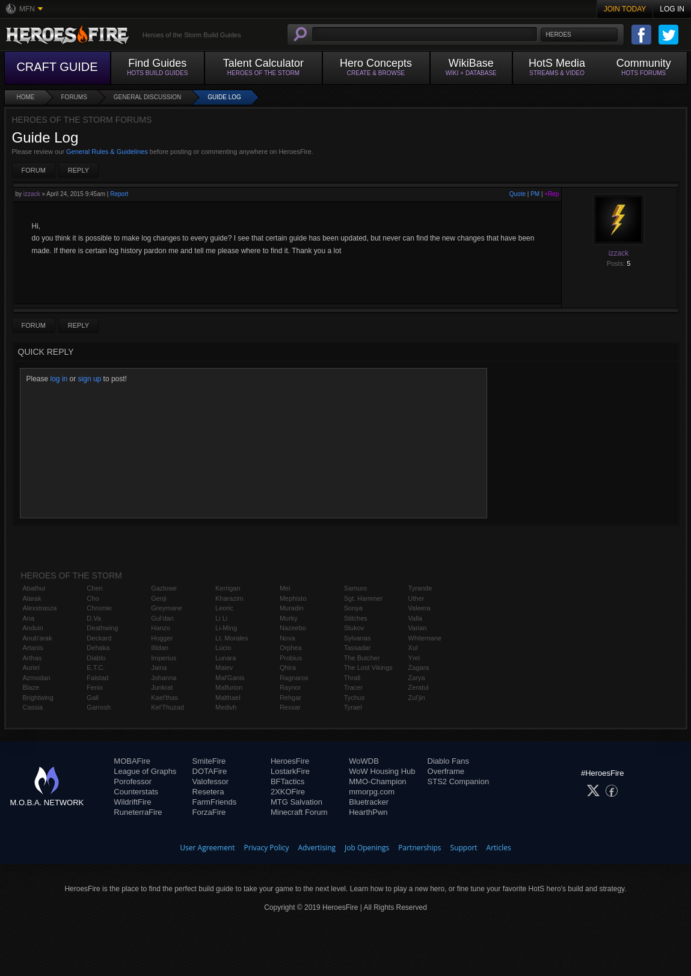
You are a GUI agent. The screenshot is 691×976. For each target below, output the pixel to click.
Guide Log (224, 97)
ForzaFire (209, 812)
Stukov (354, 627)
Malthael (228, 697)
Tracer (353, 687)
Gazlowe (164, 588)
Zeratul (418, 687)
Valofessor (210, 781)
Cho (93, 598)
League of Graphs (145, 771)
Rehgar (290, 697)
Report (119, 194)
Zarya (416, 677)
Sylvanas (357, 638)
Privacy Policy (266, 847)
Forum (34, 170)
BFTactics (287, 781)
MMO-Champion (377, 781)
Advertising (317, 847)
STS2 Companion (459, 781)
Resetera (208, 791)
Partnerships (419, 847)
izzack (31, 194)
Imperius (163, 657)
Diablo (96, 657)
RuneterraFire (138, 812)
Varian (417, 627)
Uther (416, 598)
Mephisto (293, 598)
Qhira (288, 667)
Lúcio (223, 647)
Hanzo (160, 627)
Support (464, 847)
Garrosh (99, 707)
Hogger (162, 638)
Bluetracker (368, 801)
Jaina (159, 667)
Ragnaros (294, 677)
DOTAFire (209, 771)
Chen (94, 588)
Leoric (224, 608)
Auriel (31, 667)
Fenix (95, 687)
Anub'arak (37, 638)
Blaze (31, 687)
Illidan (159, 647)
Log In (672, 9)
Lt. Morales (231, 638)
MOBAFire (132, 761)
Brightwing (38, 697)
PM (534, 194)
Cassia (33, 707)
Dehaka (98, 647)
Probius (291, 657)
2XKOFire (288, 791)
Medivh (225, 707)
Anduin (33, 627)
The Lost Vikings (368, 667)
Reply (78, 170)
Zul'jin (416, 697)
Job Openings (367, 847)
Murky (289, 618)
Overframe (446, 771)
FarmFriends (214, 801)
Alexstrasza (40, 608)
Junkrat (162, 687)
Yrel (414, 657)
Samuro (355, 588)
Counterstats (136, 791)
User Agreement (207, 847)
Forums (74, 97)
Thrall (352, 677)
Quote (517, 194)
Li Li (221, 618)
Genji (159, 598)
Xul (413, 647)
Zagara (418, 667)
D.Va (94, 618)
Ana (29, 618)
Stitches (355, 618)
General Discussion (147, 97)
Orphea (291, 647)
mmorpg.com (372, 791)
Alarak (32, 598)
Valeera (419, 608)
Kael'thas (164, 697)
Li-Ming (226, 627)
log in (59, 379)
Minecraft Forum (299, 812)
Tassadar (357, 647)
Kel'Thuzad (167, 707)
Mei (285, 588)
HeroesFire (290, 761)
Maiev (224, 667)
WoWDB (364, 761)
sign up (90, 379)
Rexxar (290, 707)
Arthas (32, 657)
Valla (415, 618)
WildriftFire (132, 801)
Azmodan (37, 677)
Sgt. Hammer (363, 598)
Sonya (353, 608)
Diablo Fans (448, 761)
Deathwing (102, 627)
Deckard (99, 638)
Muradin (292, 608)
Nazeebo (293, 627)
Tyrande (420, 588)
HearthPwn (368, 812)
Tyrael (353, 707)
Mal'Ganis (230, 677)
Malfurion (228, 687)
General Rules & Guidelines (107, 151)
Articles (499, 847)
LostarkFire (290, 771)
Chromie (99, 608)
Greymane (166, 608)
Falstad (97, 677)
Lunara (225, 657)
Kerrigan (228, 588)
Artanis (33, 647)
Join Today (625, 9)
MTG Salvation (296, 801)
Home (26, 97)
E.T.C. (96, 667)
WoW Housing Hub (382, 771)
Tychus (354, 697)
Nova (287, 638)
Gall (93, 697)
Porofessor (133, 781)
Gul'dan (162, 618)
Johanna (163, 677)
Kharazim (229, 598)
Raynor (290, 687)
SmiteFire (209, 761)
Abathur (34, 588)
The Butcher (362, 657)
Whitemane (425, 638)
